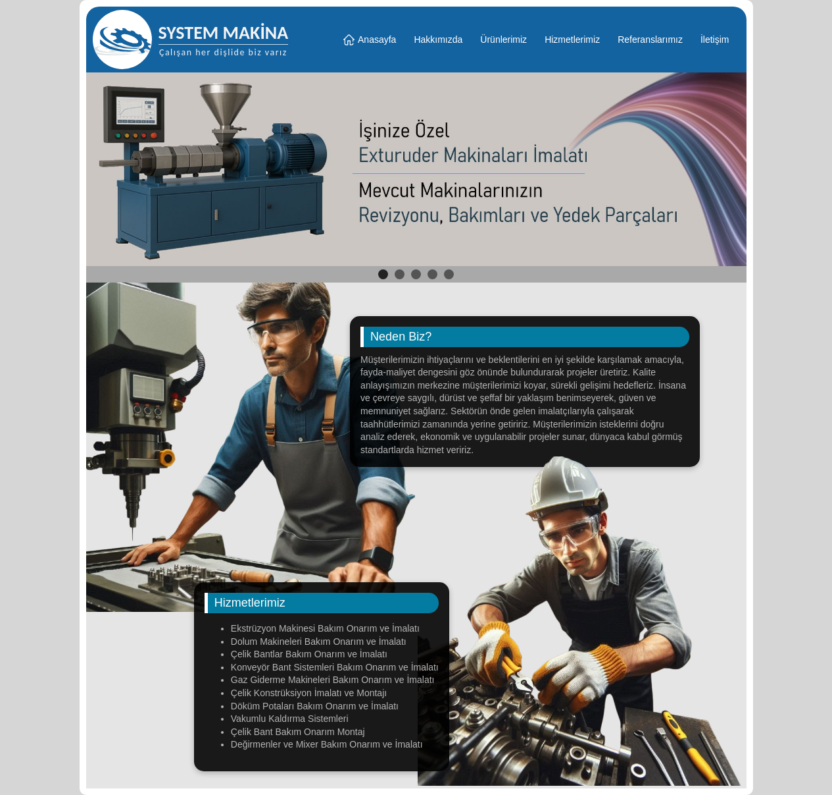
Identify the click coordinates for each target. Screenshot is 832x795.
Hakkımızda (438, 39)
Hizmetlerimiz (572, 39)
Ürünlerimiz (503, 39)
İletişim (714, 39)
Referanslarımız (650, 39)
